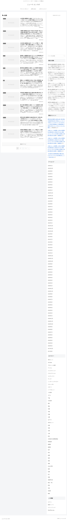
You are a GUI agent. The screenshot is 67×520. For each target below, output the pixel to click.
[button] (64, 56)
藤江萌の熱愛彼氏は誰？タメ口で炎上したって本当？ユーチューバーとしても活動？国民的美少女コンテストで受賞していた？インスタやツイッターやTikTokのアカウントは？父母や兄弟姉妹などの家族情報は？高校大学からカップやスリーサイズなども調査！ (56, 94)
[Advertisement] (56, 35)
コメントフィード (51, 507)
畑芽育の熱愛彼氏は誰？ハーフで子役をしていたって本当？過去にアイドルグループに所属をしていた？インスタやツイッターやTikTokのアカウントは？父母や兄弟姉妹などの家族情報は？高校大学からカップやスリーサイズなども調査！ (56, 106)
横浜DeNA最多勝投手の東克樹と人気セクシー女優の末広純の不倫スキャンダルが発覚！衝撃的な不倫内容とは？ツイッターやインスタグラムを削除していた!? (56, 67)
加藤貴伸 (59, 135)
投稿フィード (51, 504)
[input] (56, 56)
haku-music (51, 157)
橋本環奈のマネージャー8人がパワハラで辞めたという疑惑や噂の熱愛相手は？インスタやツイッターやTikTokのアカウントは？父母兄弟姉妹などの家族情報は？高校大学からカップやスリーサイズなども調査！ (56, 76)
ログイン (50, 502)
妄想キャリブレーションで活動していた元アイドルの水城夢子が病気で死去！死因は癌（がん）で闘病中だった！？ (56, 85)
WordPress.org (51, 510)
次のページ (23, 144)
